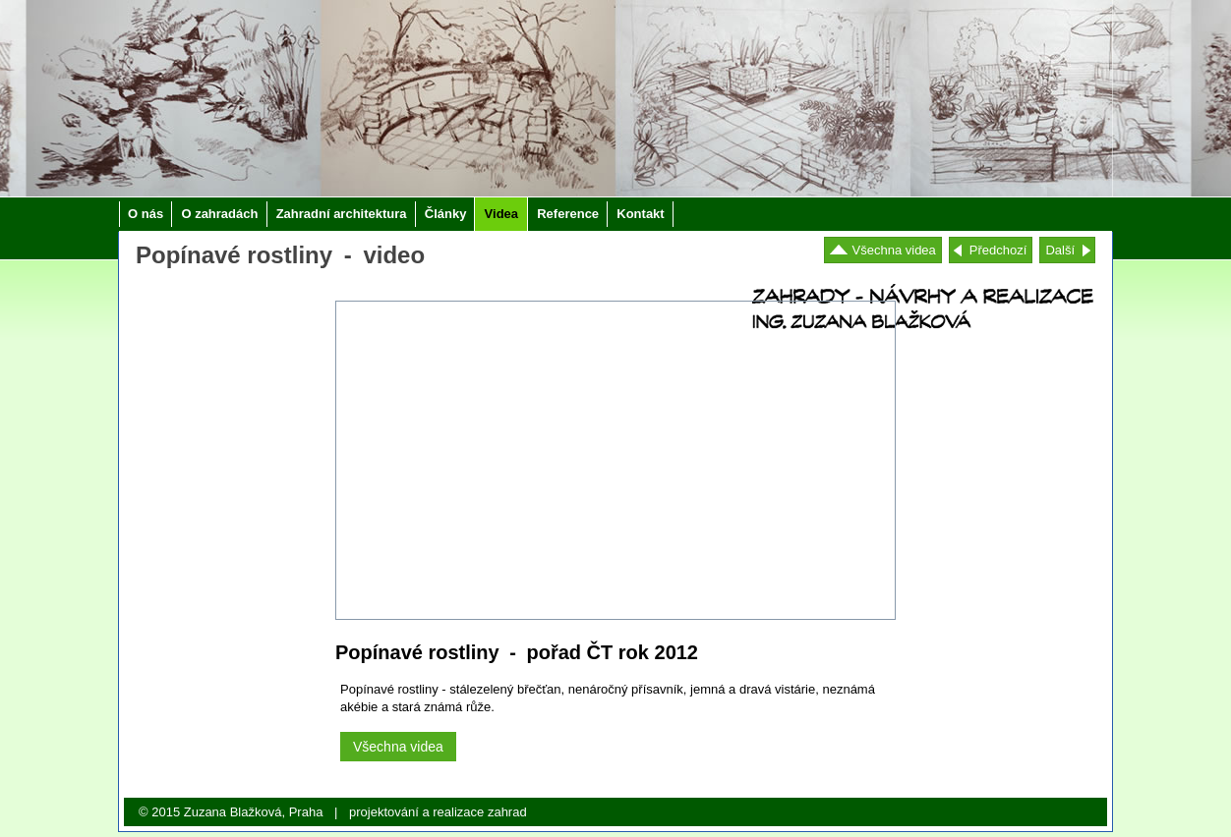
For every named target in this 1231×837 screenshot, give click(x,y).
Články (446, 213)
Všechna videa (894, 250)
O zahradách (219, 213)
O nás (145, 213)
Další (1060, 250)
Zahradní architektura (341, 213)
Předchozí (998, 250)
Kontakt (640, 213)
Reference (568, 213)
